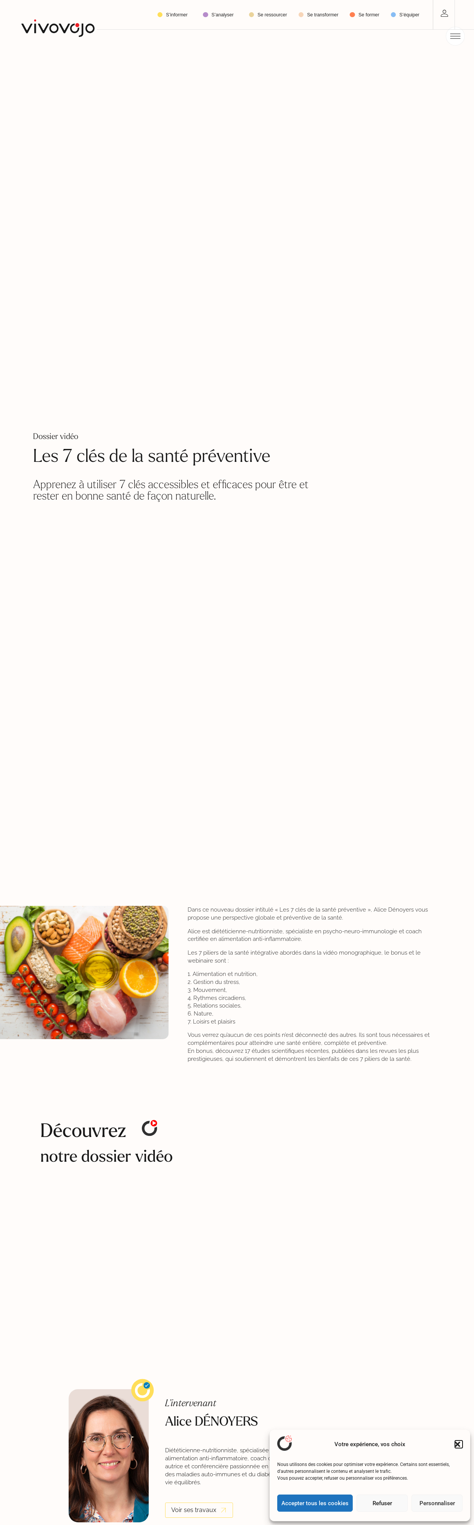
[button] (459, 1444)
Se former (368, 15)
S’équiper (409, 15)
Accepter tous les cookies (315, 1503)
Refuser (382, 1503)
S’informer (178, 15)
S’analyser (225, 15)
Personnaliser (437, 1503)
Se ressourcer (272, 15)
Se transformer (322, 15)
